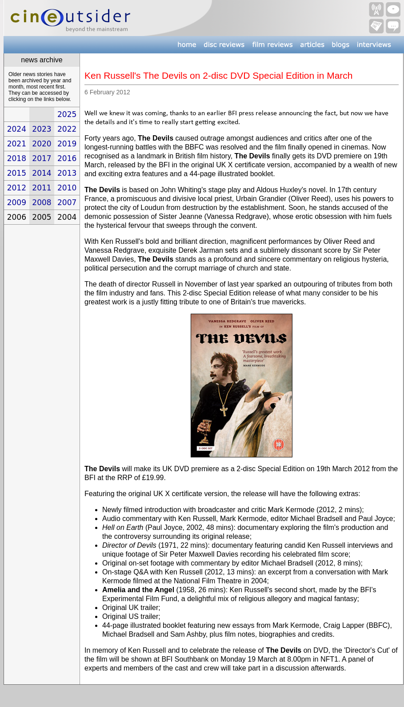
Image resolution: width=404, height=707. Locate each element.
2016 (66, 158)
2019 (66, 143)
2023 (41, 129)
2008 (41, 202)
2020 (41, 143)
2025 (66, 114)
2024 (16, 129)
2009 (16, 202)
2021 (16, 143)
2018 (16, 158)
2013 (66, 173)
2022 (66, 129)
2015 (16, 173)
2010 (66, 187)
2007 (66, 202)
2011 (41, 187)
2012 (16, 187)
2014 (41, 173)
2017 (41, 158)
